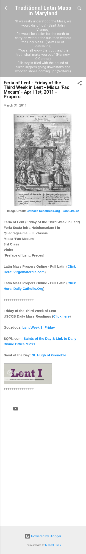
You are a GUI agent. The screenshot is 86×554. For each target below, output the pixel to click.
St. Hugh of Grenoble (49, 355)
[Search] (79, 9)
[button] (79, 84)
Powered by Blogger (43, 536)
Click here (61, 316)
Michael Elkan (53, 545)
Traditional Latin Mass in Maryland (43, 11)
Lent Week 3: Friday (38, 327)
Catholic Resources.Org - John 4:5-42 (53, 211)
